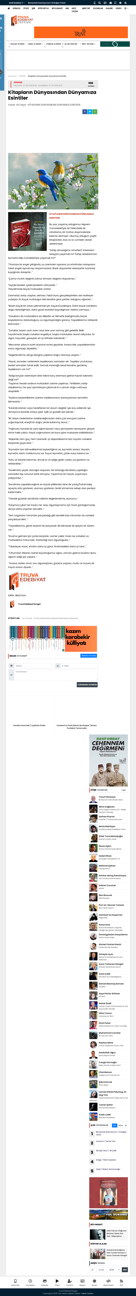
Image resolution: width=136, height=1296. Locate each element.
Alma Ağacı (103, 1085)
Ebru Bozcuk (105, 895)
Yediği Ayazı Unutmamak (109, 1075)
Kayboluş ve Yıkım (106, 1016)
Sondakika (30, 1282)
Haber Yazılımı (87, 1293)
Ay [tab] (126, 1125)
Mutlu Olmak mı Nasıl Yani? (110, 1065)
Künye (94, 1282)
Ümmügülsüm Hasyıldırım (113, 934)
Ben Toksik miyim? (106, 908)
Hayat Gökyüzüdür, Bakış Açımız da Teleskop (108, 1099)
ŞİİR (33, 8)
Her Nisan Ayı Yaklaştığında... (110, 977)
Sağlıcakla (103, 918)
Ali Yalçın (27, 618)
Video (57, 1282)
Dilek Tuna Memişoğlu (111, 836)
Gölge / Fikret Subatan (102, 1162)
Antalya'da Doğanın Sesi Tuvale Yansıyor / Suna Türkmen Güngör (117, 1253)
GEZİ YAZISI (75, 10)
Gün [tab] (114, 1125)
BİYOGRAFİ (57, 8)
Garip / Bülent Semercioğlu (104, 1171)
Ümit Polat (104, 1023)
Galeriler (44, 1282)
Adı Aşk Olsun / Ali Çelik (102, 1152)
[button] (126, 8)
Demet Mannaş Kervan (111, 983)
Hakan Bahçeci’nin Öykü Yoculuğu (113, 1026)
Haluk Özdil (105, 1003)
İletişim (82, 1282)
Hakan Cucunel (107, 885)
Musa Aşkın (105, 846)
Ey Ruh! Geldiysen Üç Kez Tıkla (111, 1045)
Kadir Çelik (105, 1114)
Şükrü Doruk (105, 1082)
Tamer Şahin (106, 1104)
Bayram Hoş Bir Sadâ (107, 839)
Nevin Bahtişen (107, 826)
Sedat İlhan (105, 855)
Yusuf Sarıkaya (107, 796)
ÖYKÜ (26, 8)
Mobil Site (15, 1282)
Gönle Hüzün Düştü (106, 937)
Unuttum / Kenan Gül (102, 1143)
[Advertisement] (53, 134)
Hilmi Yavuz (105, 1013)
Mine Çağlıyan (107, 806)
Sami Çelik (104, 973)
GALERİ (109, 8)
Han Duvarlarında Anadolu (110, 878)
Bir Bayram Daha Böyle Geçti (110, 800)
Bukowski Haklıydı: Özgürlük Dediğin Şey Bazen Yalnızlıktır (111, 928)
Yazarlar (69, 1282)
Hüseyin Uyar (106, 954)
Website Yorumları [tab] (88, 656)
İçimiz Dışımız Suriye (107, 1055)
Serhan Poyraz (107, 816)
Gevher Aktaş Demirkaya (112, 875)
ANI (67, 8)
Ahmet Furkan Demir (110, 944)
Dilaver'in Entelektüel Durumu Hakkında (111, 958)
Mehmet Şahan (107, 865)
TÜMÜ (123, 790)
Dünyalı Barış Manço (107, 1107)
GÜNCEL (16, 8)
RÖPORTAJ (43, 8)
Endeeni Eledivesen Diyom (110, 967)
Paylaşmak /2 (104, 868)
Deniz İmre (104, 924)
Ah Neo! (102, 996)
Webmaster (108, 1282)
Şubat (101, 888)
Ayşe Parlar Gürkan (109, 993)
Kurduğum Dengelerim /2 (109, 859)
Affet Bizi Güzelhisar (107, 1117)
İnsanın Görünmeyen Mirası (110, 849)
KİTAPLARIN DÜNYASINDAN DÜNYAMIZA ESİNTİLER (56, 618)
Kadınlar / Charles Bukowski (110, 819)
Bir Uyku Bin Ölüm (106, 1036)
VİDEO (119, 8)
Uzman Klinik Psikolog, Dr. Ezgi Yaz (113, 1093)
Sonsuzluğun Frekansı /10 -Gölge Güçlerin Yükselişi (112, 810)
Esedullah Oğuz (107, 1052)
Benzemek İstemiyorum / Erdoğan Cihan (47, 3)
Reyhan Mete (106, 1042)
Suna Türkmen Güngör (111, 964)
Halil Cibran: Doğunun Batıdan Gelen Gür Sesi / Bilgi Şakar (116, 1233)
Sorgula (102, 986)
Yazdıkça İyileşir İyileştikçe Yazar (112, 829)
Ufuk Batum (105, 1072)
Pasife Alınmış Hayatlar (108, 947)
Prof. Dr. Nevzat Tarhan (111, 905)
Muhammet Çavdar (110, 1032)
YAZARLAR (98, 8)
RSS (121, 1282)
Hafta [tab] (120, 1125)
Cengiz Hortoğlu (108, 1062)
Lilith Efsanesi (104, 898)
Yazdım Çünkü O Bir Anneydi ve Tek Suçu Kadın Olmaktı (113, 1007)
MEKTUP (86, 8)
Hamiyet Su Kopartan (110, 914)
